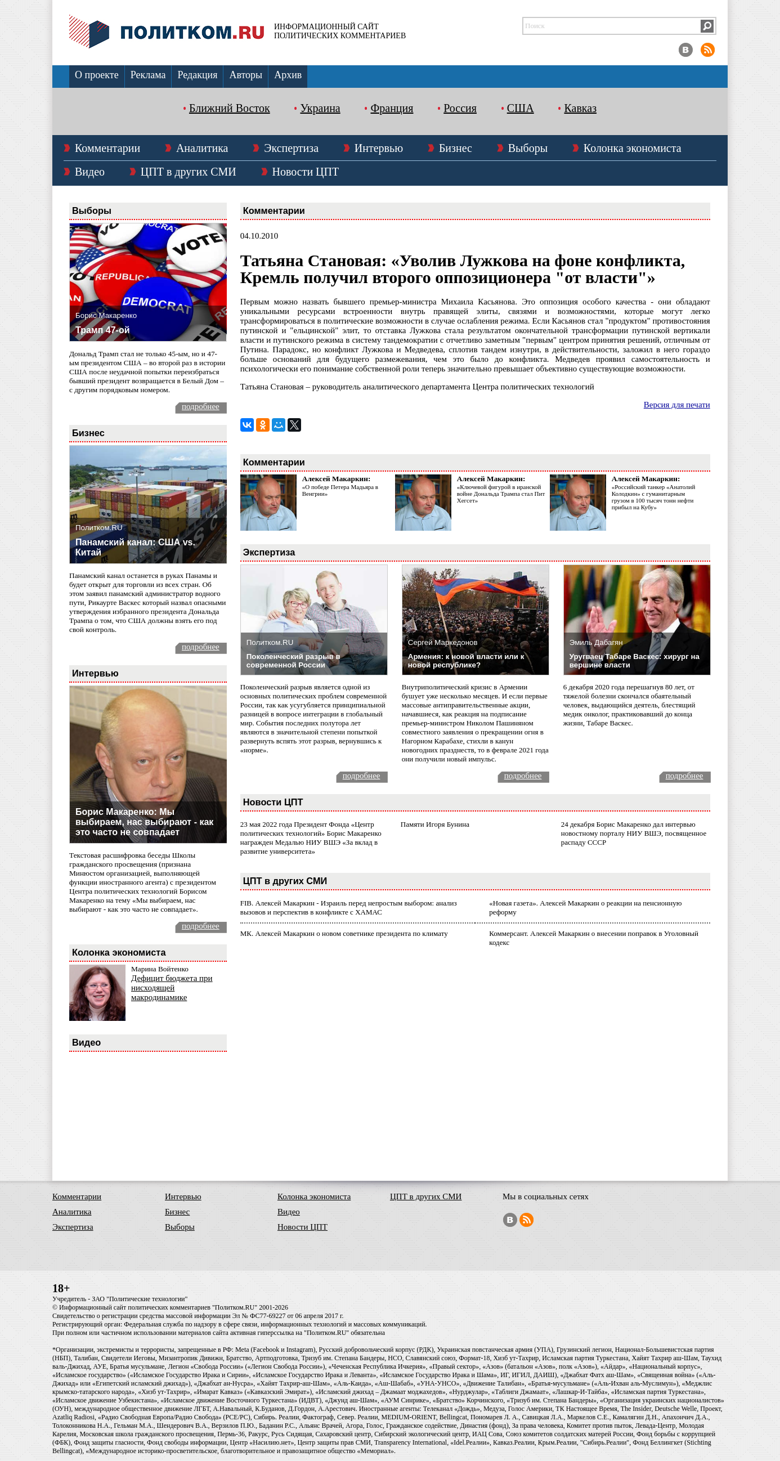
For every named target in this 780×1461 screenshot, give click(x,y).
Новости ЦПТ (305, 172)
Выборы (528, 148)
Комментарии (107, 148)
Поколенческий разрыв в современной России (293, 660)
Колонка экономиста (633, 148)
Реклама (148, 74)
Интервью (379, 148)
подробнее (200, 406)
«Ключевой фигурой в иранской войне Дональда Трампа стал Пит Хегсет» (501, 493)
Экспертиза (291, 148)
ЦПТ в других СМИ (188, 172)
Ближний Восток (229, 108)
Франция (391, 108)
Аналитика (202, 148)
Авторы (245, 74)
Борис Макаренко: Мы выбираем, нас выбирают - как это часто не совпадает (144, 822)
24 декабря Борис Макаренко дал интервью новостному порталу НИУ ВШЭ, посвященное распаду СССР (633, 833)
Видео (90, 172)
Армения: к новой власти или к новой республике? (466, 660)
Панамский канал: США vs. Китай (135, 547)
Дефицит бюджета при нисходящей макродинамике (172, 988)
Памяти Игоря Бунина (435, 824)
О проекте (97, 74)
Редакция (197, 74)
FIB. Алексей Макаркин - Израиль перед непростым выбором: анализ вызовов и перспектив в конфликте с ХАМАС (348, 907)
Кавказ (580, 108)
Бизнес (455, 148)
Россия (460, 108)
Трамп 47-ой (102, 330)
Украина (320, 108)
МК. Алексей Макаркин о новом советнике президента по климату (344, 933)
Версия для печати (677, 404)
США (520, 108)
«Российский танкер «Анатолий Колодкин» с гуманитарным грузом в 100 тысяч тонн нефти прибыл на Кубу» (654, 496)
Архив (288, 74)
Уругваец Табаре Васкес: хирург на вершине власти (635, 660)
